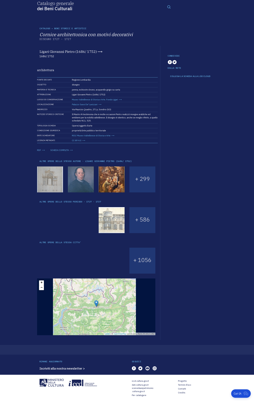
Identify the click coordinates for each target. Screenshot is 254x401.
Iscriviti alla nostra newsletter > (62, 368)
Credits (181, 392)
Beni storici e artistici (70, 28)
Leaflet (107, 334)
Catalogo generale (55, 5)
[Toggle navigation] (169, 7)
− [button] (41, 287)
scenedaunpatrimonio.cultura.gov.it (142, 390)
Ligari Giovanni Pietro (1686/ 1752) (68, 51)
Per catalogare (139, 395)
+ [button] (41, 282)
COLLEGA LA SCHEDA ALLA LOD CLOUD (190, 76)
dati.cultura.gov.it (140, 384)
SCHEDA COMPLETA (59, 150)
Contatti (182, 388)
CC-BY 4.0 (76, 140)
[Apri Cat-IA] (241, 393)
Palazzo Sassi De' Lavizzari (85, 104)
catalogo (45, 28)
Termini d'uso (184, 384)
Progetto (182, 381)
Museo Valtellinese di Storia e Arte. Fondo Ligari (95, 99)
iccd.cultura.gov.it (140, 381)
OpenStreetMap (120, 334)
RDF (39, 150)
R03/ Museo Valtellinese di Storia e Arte (91, 135)
